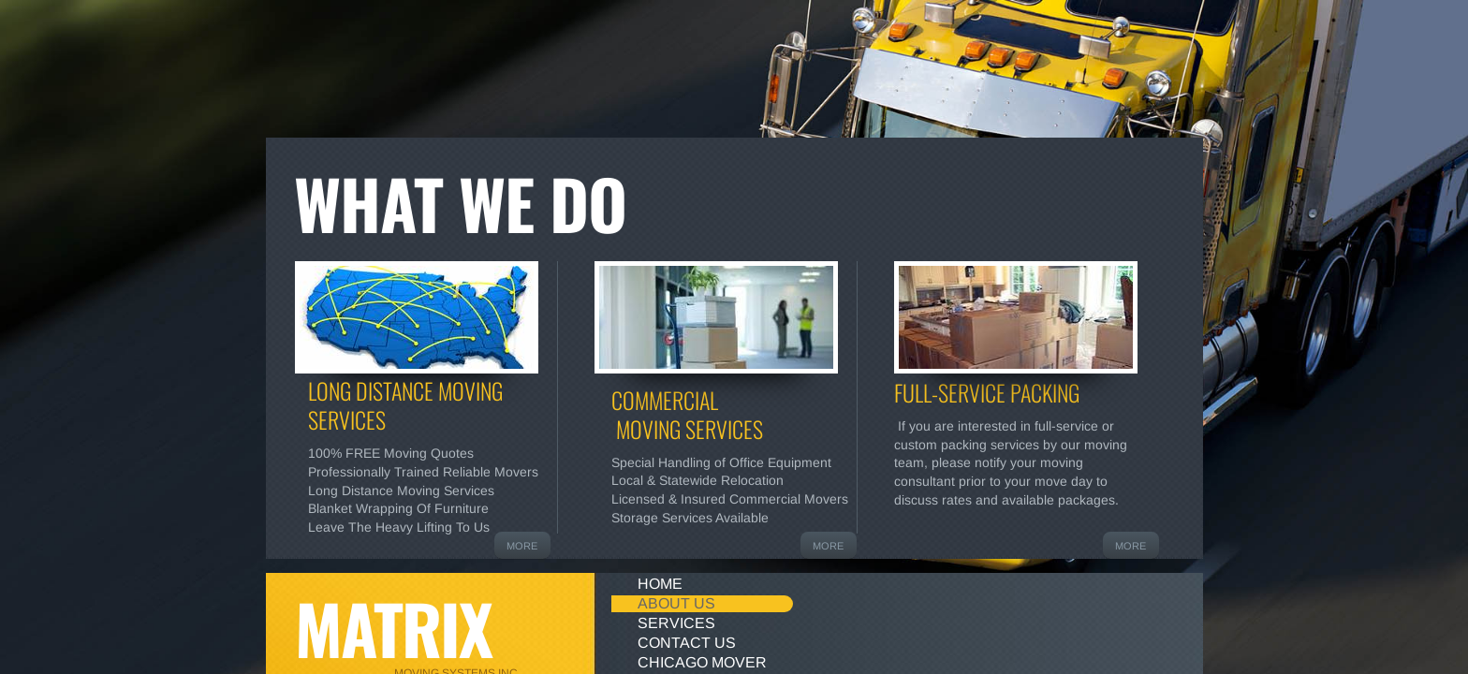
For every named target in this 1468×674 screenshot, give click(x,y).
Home (660, 584)
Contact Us (687, 643)
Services (676, 623)
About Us (676, 603)
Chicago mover (702, 662)
